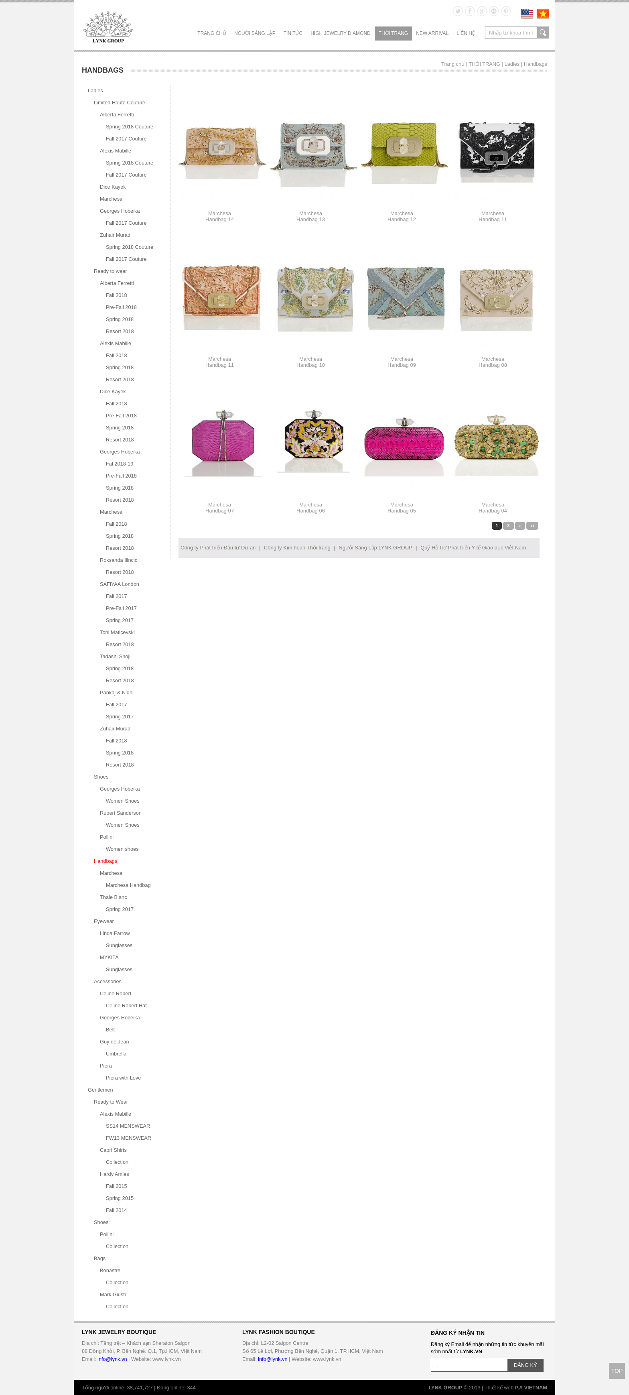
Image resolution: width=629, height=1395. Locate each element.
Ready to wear (110, 271)
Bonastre (110, 1270)
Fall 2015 (116, 1186)
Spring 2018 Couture (129, 127)
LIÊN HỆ (466, 33)
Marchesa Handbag (128, 885)
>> (532, 526)
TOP (617, 1371)
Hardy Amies (114, 1174)
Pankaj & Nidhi (117, 692)
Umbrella (116, 1054)
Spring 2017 (120, 620)
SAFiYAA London (119, 584)
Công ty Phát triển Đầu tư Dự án (218, 548)
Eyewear (104, 921)
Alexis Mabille (115, 151)
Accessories (108, 981)
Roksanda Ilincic (118, 560)
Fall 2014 (116, 1210)
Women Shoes (123, 801)
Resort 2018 (120, 331)
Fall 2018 (116, 295)
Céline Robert (115, 993)
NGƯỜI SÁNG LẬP (255, 33)
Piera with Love (123, 1078)
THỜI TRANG (393, 33)
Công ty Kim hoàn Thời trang (297, 548)
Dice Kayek (113, 187)
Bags (100, 1258)
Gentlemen (100, 1090)
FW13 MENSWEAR (128, 1138)
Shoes (101, 777)
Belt (110, 1030)
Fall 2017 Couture (126, 139)
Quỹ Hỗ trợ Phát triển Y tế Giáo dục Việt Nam (473, 548)
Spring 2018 (120, 319)
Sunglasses (119, 945)
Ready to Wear (111, 1102)
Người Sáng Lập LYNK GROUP (375, 548)
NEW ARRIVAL (432, 33)
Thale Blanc (113, 897)
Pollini (107, 837)
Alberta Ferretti (117, 115)
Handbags (535, 64)
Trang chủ (211, 33)
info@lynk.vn (112, 1359)
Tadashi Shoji (115, 656)
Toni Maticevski (117, 632)
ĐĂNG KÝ (525, 1365)
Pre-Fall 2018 (121, 307)
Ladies (512, 64)
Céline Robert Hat (126, 1006)
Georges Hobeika (120, 211)
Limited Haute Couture (119, 103)
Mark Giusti (113, 1294)
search (543, 32)
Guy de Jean (114, 1042)
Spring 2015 (120, 1198)
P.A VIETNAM (531, 1388)
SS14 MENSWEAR (128, 1126)
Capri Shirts (113, 1150)
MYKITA (109, 957)
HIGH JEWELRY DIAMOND (340, 33)
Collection (117, 1162)
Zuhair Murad (115, 235)
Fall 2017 (116, 596)
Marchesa (111, 199)
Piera (106, 1066)
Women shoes (122, 849)
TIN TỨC (293, 33)
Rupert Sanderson (121, 813)
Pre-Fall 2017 (121, 608)
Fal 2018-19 (119, 464)
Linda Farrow (115, 933)
